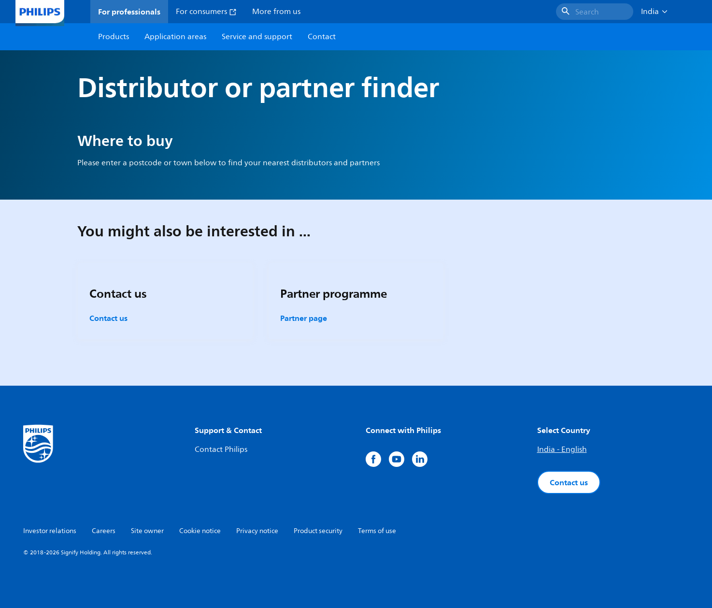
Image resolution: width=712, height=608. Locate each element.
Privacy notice (257, 530)
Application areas (175, 36)
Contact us (108, 318)
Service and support (257, 36)
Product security (318, 530)
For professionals (129, 11)
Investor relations (49, 530)
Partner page (303, 318)
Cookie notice (200, 530)
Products (113, 36)
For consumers (206, 11)
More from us (276, 11)
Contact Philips (221, 449)
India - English (562, 449)
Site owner (147, 530)
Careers (103, 530)
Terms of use (377, 530)
